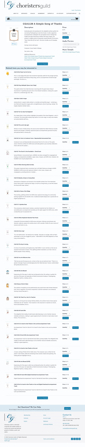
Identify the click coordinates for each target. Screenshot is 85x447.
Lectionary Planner (48, 428)
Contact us (67, 412)
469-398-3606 (66, 427)
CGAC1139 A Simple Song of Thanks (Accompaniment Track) (39, 60)
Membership (27, 419)
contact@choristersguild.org (70, 432)
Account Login (47, 422)
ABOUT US (10, 13)
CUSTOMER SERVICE (13, 17)
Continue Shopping (42, 68)
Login (73, 10)
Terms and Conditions (48, 443)
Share (14, 48)
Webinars (45, 425)
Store (44, 419)
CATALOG (28, 13)
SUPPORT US (48, 13)
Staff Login (7, 445)
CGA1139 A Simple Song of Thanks (71, 56)
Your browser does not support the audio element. (71, 48)
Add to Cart (65, 41)
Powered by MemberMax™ (11, 443)
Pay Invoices (78, 10)
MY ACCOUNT (58, 13)
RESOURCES (19, 13)
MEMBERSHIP (38, 13)
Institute (26, 422)
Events (25, 425)
